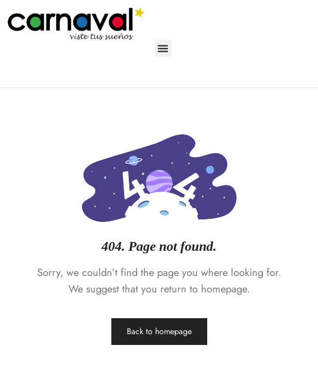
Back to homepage (159, 331)
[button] (163, 48)
